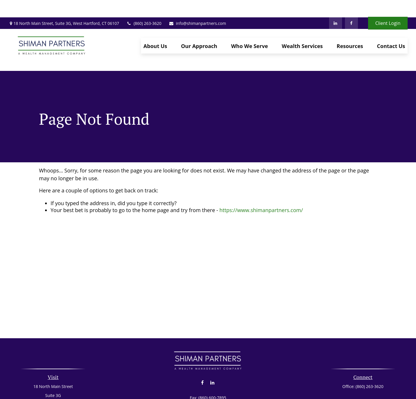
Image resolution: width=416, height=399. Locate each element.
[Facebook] (351, 6)
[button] (155, 28)
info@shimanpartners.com (197, 6)
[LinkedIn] (335, 6)
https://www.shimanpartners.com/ (261, 184)
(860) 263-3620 (143, 6)
